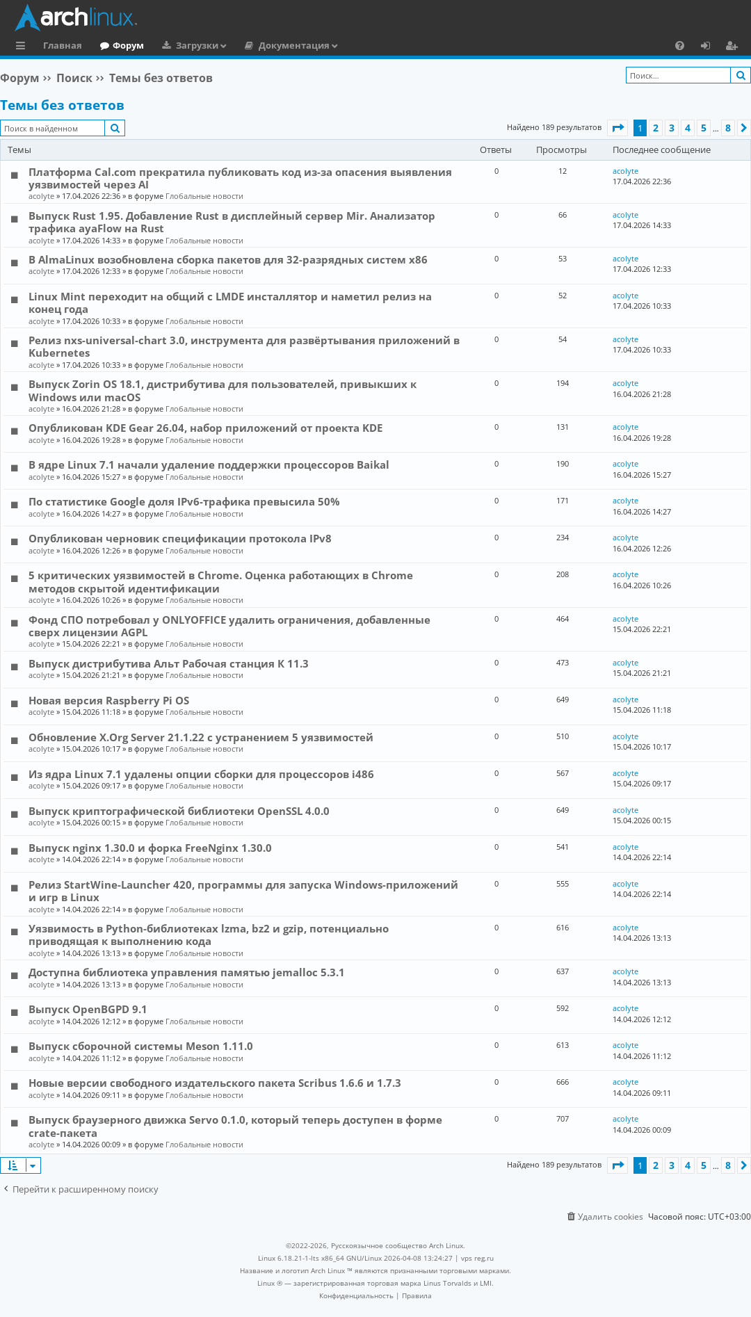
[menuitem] (680, 45)
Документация (294, 45)
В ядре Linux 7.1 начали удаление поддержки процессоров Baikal (209, 464)
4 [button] (688, 127)
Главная (62, 45)
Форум (128, 45)
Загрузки (197, 45)
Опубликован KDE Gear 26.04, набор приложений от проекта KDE (205, 428)
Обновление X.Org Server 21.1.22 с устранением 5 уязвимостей (201, 737)
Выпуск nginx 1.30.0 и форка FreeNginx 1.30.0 (150, 848)
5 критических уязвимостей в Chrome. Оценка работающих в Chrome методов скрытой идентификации (221, 581)
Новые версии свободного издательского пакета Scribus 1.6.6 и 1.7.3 (215, 1083)
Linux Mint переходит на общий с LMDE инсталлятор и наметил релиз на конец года (230, 302)
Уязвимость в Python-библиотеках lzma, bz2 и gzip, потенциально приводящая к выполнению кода (209, 934)
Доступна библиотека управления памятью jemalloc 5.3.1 (187, 972)
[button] (617, 128)
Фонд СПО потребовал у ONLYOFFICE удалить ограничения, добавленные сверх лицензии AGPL (229, 626)
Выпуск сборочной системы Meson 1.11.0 (141, 1046)
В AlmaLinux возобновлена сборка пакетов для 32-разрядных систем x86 (228, 259)
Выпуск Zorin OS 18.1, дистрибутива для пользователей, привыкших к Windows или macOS (223, 390)
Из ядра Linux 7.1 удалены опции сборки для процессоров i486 (201, 774)
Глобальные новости (204, 196)
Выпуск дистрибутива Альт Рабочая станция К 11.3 (169, 663)
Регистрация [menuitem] (734, 47)
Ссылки (23, 47)
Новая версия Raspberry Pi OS (109, 700)
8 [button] (728, 127)
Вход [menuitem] (710, 47)
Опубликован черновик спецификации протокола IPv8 (180, 538)
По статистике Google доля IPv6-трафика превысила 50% (184, 501)
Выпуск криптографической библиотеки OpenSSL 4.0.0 (179, 811)
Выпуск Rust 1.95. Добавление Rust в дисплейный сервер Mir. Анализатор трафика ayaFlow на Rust (232, 222)
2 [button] (656, 127)
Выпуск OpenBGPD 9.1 (88, 1009)
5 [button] (703, 127)
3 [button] (672, 127)
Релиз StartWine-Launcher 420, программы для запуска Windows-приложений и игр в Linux (243, 891)
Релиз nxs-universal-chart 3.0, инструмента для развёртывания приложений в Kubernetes (244, 346)
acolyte (41, 196)
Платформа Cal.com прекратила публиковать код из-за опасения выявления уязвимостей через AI (240, 178)
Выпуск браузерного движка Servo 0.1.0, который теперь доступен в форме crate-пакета (235, 1126)
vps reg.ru (477, 1258)
